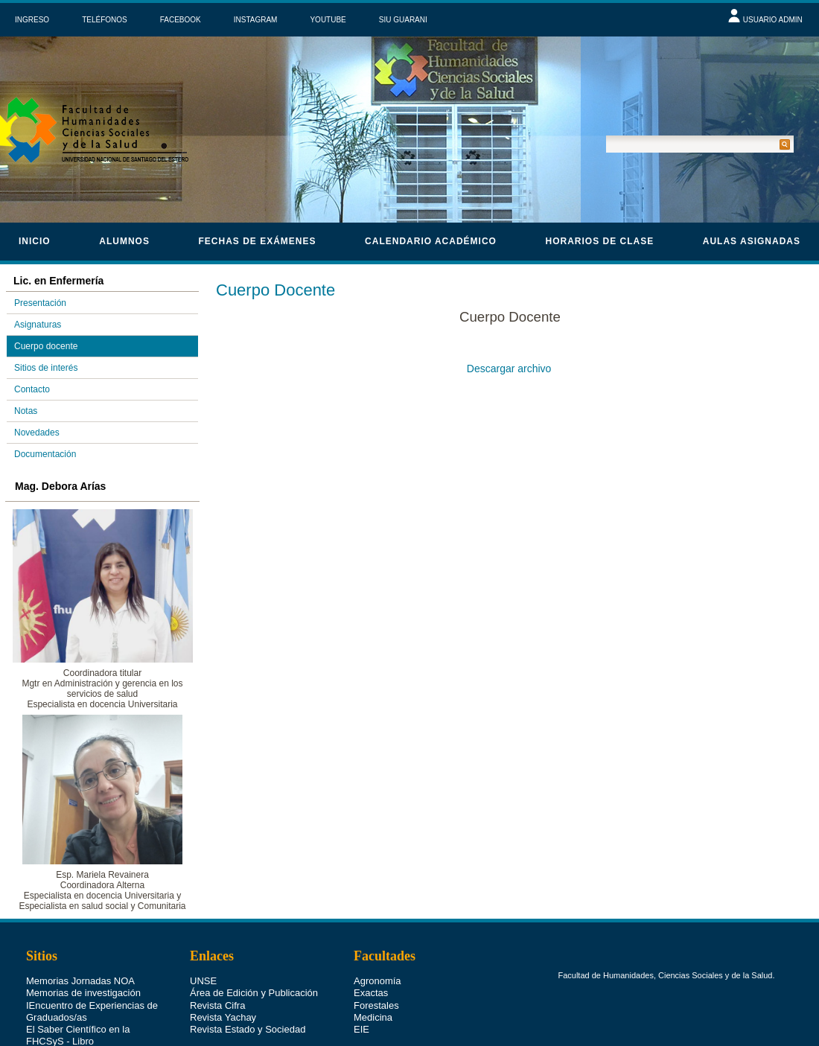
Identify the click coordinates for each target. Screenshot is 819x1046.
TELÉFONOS (104, 20)
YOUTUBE (327, 20)
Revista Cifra (217, 1005)
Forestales (376, 1005)
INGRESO (32, 20)
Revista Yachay (223, 1017)
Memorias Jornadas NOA (80, 980)
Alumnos (124, 241)
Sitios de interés (45, 368)
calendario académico (431, 241)
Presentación (40, 303)
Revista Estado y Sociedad (247, 1029)
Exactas (371, 992)
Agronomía (377, 980)
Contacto (32, 389)
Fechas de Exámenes (257, 241)
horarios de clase (600, 241)
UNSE (203, 980)
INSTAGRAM (256, 20)
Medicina (373, 1017)
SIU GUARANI (403, 20)
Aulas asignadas (751, 241)
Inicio (35, 241)
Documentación (45, 454)
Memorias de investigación (83, 992)
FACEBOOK (180, 20)
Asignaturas (37, 324)
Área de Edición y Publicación (254, 992)
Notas (25, 411)
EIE (361, 1029)
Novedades (37, 432)
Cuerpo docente (45, 346)
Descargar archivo (512, 368)
